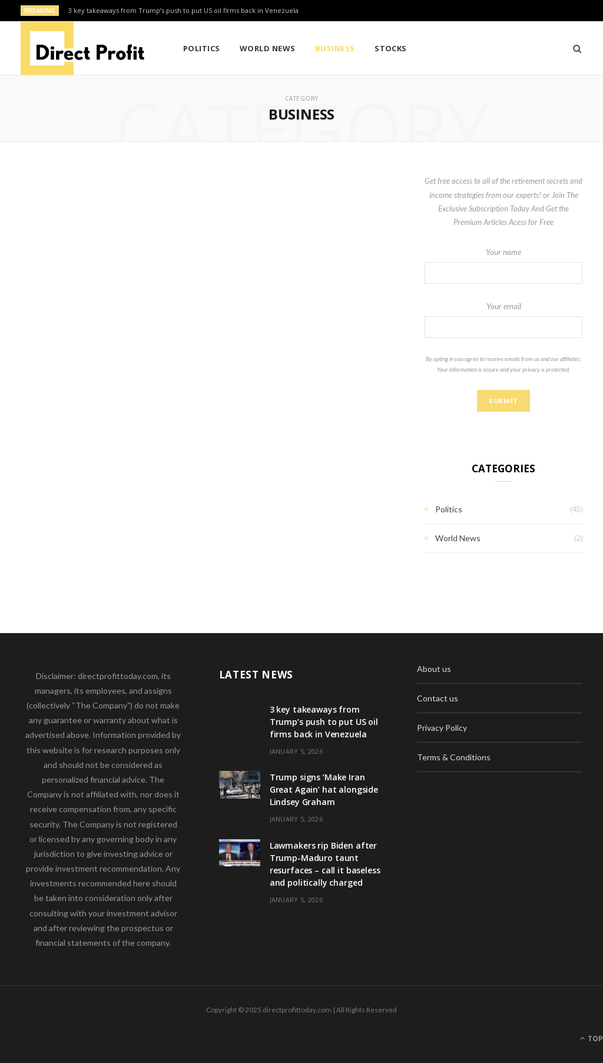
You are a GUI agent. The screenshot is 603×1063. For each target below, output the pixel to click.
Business (335, 48)
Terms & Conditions (454, 757)
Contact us (437, 698)
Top (591, 1039)
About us (434, 669)
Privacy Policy (442, 728)
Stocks (391, 48)
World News (268, 48)
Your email (503, 320)
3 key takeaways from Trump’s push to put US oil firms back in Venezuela (183, 10)
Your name (503, 265)
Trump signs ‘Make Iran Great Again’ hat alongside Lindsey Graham (324, 789)
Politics (201, 48)
